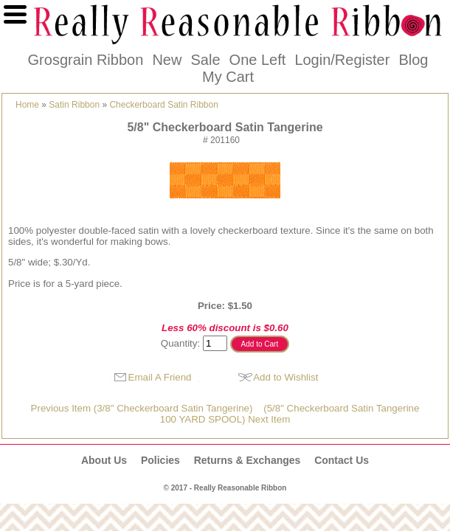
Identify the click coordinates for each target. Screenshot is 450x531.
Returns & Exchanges (247, 460)
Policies (160, 460)
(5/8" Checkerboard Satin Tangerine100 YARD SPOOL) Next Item (290, 414)
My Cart (228, 77)
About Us (104, 460)
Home (27, 105)
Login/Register (342, 60)
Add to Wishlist (285, 377)
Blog (413, 60)
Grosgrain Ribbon (86, 60)
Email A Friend (160, 377)
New (166, 60)
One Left (257, 60)
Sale (205, 60)
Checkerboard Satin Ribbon (163, 105)
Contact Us (341, 460)
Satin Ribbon (74, 105)
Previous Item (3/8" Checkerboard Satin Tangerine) (142, 408)
